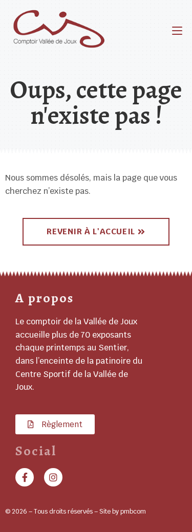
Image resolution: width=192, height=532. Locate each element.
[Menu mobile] (177, 30)
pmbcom (133, 511)
